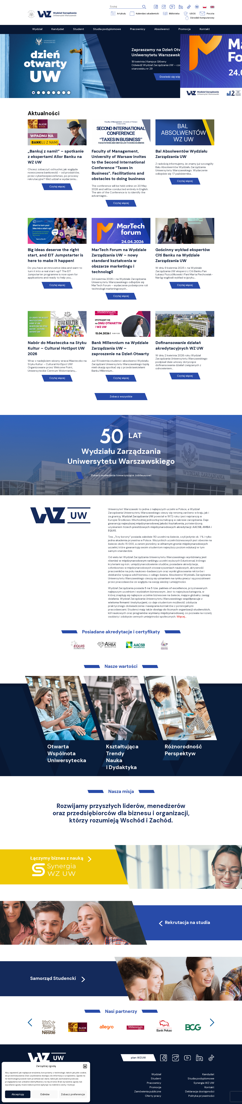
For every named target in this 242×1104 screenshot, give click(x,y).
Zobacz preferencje (73, 1094)
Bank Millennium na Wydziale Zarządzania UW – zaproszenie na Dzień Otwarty (120, 348)
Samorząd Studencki (58, 978)
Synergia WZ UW (204, 1083)
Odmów (45, 1094)
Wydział (156, 1074)
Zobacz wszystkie (121, 396)
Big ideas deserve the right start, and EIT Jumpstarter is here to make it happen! (55, 255)
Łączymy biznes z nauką (56, 858)
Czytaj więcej (57, 186)
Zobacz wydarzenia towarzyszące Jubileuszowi (121, 475)
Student (156, 1078)
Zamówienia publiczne (147, 1091)
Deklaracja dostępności (199, 1091)
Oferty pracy (153, 1096)
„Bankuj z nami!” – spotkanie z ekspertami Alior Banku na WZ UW (56, 157)
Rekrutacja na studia (184, 922)
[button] (85, 1066)
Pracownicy (154, 1083)
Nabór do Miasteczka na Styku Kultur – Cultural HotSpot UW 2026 (57, 348)
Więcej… (181, 616)
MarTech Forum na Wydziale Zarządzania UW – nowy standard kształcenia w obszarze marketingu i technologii (119, 260)
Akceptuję (18, 1094)
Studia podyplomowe (201, 1078)
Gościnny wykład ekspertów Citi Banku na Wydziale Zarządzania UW (182, 255)
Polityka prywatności (201, 1096)
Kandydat (208, 1074)
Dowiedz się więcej (172, 76)
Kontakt (209, 1087)
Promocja (155, 1087)
